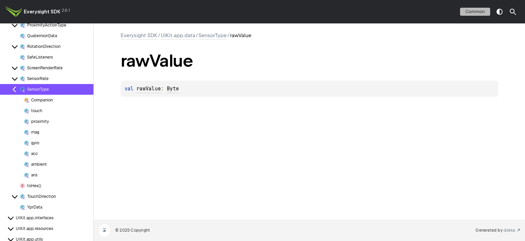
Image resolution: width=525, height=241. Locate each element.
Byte (173, 88)
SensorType (213, 35)
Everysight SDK (42, 12)
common (475, 11)
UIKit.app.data (178, 35)
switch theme (499, 11)
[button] (513, 11)
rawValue (149, 88)
